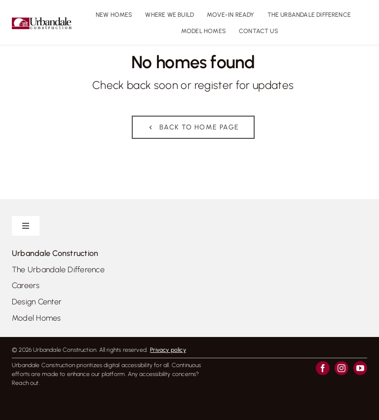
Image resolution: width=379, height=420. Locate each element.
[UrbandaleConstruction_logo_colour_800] (42, 21)
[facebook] (323, 368)
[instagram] (341, 368)
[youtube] (360, 368)
